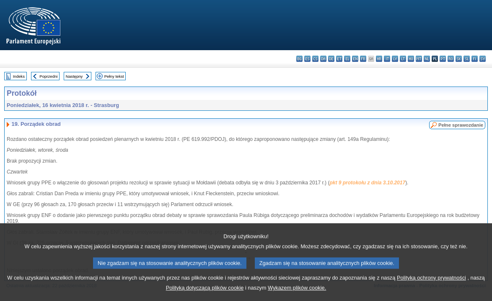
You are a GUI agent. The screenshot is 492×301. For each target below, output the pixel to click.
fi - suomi (474, 59)
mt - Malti (419, 59)
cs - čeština (315, 59)
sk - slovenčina (459, 59)
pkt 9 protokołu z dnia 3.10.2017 (367, 183)
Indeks (19, 76)
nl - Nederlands (427, 59)
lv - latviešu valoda (395, 59)
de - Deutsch (331, 59)
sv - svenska (482, 59)
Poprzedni (48, 76)
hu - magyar (411, 59)
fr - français (363, 59)
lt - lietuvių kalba (403, 59)
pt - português (443, 59)
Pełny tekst (114, 76)
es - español (307, 59)
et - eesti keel (339, 59)
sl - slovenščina (467, 59)
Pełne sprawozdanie (460, 125)
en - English (355, 59)
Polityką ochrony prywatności (431, 286)
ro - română (451, 59)
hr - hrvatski (379, 59)
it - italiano (387, 59)
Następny (74, 76)
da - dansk (323, 59)
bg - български (299, 59)
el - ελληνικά (347, 59)
